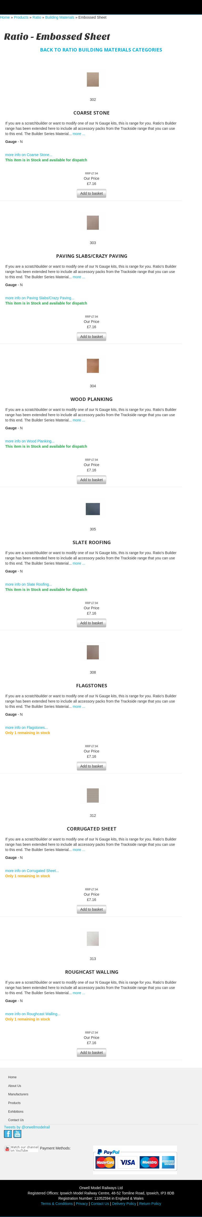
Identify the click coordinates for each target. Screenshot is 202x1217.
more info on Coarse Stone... (28, 155)
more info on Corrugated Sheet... (32, 871)
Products (21, 17)
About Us (14, 1086)
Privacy (82, 1203)
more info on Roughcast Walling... (32, 1014)
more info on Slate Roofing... (28, 584)
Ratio (37, 17)
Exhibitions (15, 1111)
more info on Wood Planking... (29, 441)
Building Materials (59, 17)
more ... (79, 134)
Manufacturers (18, 1094)
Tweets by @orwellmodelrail (27, 1127)
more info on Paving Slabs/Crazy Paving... (39, 298)
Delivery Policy (124, 1203)
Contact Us (16, 1120)
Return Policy (150, 1203)
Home (5, 17)
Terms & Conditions (57, 1203)
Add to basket (91, 193)
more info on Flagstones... (26, 727)
